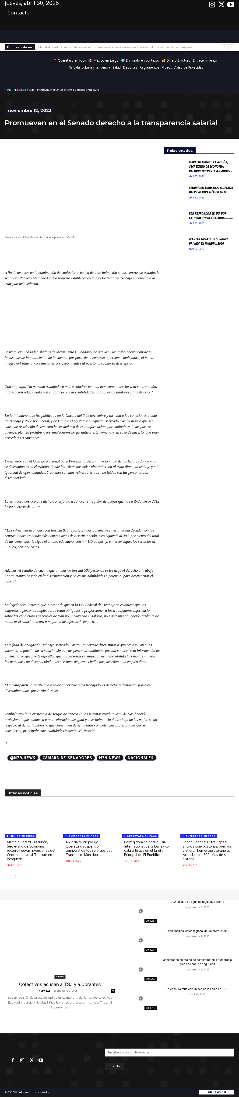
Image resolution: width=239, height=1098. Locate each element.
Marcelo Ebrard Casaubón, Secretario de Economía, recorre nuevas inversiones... (210, 166)
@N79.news (22, 758)
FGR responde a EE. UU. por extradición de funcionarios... (211, 215)
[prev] (224, 47)
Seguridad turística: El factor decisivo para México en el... (211, 190)
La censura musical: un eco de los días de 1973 (197, 989)
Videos (60, 976)
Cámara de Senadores (67, 758)
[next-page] (15, 876)
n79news (44, 990)
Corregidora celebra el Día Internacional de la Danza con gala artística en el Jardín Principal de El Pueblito (147, 848)
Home (8, 89)
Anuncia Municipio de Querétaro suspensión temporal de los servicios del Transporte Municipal (89, 848)
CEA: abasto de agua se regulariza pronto (197, 901)
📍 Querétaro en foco (81, 835)
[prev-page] (8, 876)
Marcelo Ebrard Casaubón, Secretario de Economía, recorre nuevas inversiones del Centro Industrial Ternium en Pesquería (115, 47)
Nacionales (141, 758)
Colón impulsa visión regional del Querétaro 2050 (197, 931)
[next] (231, 47)
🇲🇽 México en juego (24, 89)
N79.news (110, 758)
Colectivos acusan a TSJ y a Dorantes (60, 984)
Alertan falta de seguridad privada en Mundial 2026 (208, 241)
